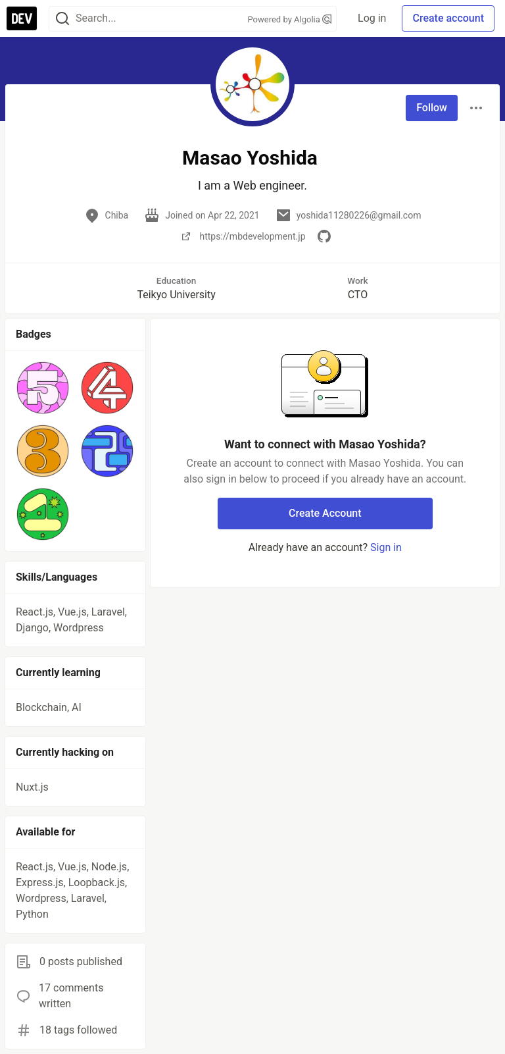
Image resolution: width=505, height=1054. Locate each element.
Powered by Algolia (290, 19)
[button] (43, 387)
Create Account (325, 513)
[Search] (62, 19)
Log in (372, 18)
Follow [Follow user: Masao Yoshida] (431, 107)
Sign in (386, 547)
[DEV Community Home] (21, 18)
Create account (448, 18)
